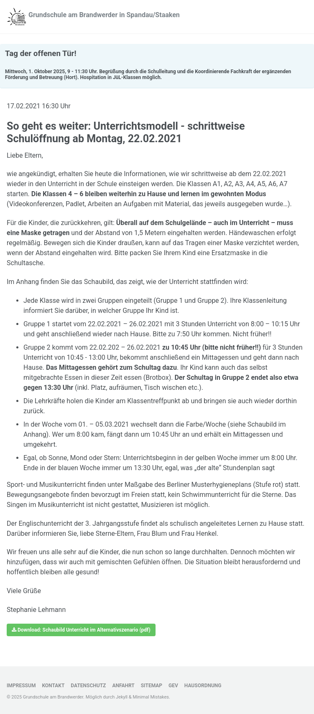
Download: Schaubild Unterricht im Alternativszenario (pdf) (81, 630)
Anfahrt (123, 685)
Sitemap (151, 685)
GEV (173, 685)
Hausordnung (203, 685)
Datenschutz (88, 685)
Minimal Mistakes (151, 697)
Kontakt (53, 685)
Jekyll (122, 697)
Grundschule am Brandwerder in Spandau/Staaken (104, 15)
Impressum (21, 685)
